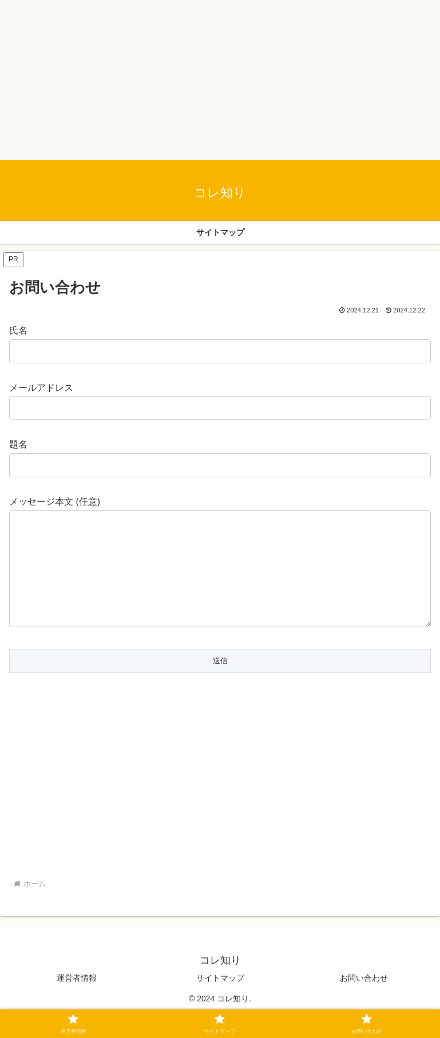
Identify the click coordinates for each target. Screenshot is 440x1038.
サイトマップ (220, 1000)
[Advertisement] (220, 80)
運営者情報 (77, 1000)
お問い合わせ (364, 1000)
